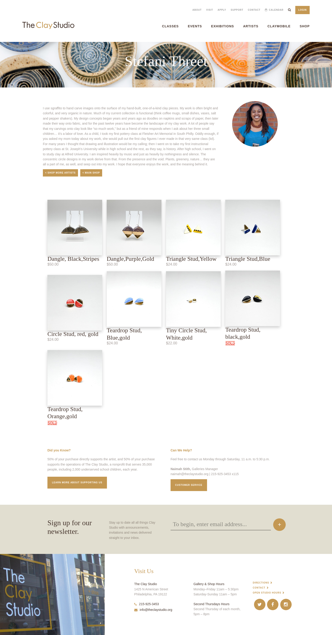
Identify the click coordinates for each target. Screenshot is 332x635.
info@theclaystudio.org (153, 610)
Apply (222, 10)
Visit (209, 10)
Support (237, 10)
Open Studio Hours (267, 592)
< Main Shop (91, 173)
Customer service (188, 485)
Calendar (276, 10)
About (197, 10)
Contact (254, 10)
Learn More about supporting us (77, 482)
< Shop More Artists (60, 173)
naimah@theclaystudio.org (189, 474)
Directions (261, 582)
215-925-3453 (146, 604)
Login (302, 10)
